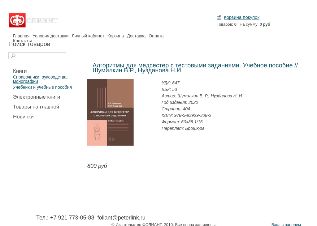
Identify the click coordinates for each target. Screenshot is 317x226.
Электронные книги (36, 97)
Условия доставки (50, 35)
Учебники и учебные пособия (42, 87)
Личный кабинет (88, 35)
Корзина (115, 35)
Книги (20, 71)
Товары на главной (36, 107)
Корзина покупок (241, 17)
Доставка (136, 35)
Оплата (156, 35)
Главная (21, 35)
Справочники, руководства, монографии (40, 79)
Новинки (23, 117)
